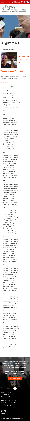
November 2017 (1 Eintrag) (10, 299)
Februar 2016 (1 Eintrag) (10, 319)
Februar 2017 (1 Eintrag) (10, 307)
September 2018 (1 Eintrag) (10, 274)
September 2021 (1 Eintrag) (10, 190)
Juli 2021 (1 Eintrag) (8, 194)
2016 (4, 310)
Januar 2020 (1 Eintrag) (9, 233)
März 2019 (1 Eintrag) (9, 257)
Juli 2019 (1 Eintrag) (8, 249)
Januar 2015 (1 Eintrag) (9, 338)
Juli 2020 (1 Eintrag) (8, 221)
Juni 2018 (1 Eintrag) (8, 280)
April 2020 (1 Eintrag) (9, 227)
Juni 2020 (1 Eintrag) (8, 223)
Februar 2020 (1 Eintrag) (10, 231)
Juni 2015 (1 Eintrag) (8, 332)
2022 (4, 152)
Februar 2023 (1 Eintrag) (10, 147)
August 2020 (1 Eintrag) (9, 219)
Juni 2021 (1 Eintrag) (8, 196)
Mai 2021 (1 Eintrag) (8, 198)
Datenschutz (4, 411)
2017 (4, 293)
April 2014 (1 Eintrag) (9, 347)
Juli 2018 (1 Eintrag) (8, 278)
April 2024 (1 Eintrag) (9, 120)
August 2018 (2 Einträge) (10, 276)
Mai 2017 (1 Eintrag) (8, 305)
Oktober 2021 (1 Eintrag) (10, 188)
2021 (4, 181)
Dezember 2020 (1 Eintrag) (10, 210)
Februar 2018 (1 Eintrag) (10, 288)
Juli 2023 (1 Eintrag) (8, 138)
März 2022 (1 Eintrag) (9, 173)
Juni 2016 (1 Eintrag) (8, 315)
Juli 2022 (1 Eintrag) (8, 165)
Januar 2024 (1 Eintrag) (9, 124)
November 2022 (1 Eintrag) (10, 157)
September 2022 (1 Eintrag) (10, 161)
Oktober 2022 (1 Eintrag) (10, 159)
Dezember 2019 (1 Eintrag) (10, 239)
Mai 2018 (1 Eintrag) (8, 282)
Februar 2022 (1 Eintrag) (10, 175)
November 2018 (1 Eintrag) (10, 270)
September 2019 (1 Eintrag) (10, 245)
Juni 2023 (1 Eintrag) (8, 140)
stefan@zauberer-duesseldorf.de (12, 105)
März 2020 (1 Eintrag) (9, 229)
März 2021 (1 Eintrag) (9, 200)
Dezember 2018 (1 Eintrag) (10, 268)
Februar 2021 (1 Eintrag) (10, 202)
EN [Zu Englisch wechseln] (27, 1)
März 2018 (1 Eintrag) (9, 286)
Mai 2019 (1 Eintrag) (8, 253)
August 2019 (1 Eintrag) (9, 247)
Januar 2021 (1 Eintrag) (9, 204)
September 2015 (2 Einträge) (11, 328)
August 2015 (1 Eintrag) (9, 330)
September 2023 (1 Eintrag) (10, 134)
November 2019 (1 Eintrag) (10, 241)
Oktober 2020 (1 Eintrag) (10, 215)
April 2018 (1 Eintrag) (9, 284)
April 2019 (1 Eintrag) (9, 255)
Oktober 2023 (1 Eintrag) (10, 132)
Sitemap (3, 413)
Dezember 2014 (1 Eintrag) (10, 344)
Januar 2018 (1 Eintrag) (9, 290)
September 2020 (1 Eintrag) (10, 217)
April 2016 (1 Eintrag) (9, 317)
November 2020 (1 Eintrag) (10, 213)
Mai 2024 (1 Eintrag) (8, 118)
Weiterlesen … (5, 82)
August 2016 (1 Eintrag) (9, 313)
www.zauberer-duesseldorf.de (11, 107)
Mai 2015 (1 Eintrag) (8, 334)
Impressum (4, 410)
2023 (4, 127)
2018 (4, 265)
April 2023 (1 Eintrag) (9, 143)
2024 (4, 115)
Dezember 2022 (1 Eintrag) (10, 155)
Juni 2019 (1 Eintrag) (8, 251)
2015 (4, 323)
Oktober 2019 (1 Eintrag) (10, 243)
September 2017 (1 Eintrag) (10, 301)
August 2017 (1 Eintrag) (9, 303)
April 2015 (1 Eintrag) (9, 336)
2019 (4, 236)
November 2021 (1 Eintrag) (10, 186)
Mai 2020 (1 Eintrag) (8, 225)
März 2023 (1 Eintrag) (9, 145)
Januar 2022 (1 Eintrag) (9, 177)
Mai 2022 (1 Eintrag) (8, 169)
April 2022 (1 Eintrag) (9, 171)
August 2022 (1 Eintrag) (9, 163)
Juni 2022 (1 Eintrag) (8, 167)
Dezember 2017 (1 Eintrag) (10, 297)
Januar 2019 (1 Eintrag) (9, 261)
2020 (4, 207)
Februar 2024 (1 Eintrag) (10, 122)
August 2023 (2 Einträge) (10, 136)
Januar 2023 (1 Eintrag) (9, 149)
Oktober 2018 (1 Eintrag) (10, 272)
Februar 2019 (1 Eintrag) (10, 259)
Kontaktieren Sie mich (15, 378)
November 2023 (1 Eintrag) (10, 130)
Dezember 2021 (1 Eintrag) (10, 184)
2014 (4, 341)
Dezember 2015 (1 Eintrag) (10, 326)
